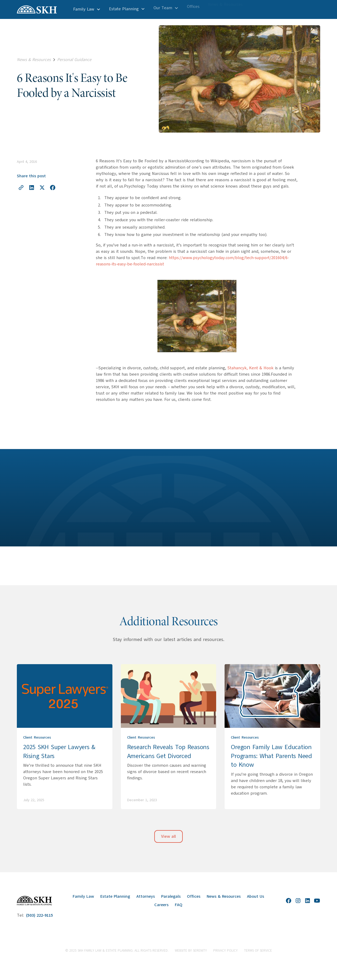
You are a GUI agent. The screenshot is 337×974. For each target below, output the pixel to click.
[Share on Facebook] (52, 187)
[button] (87, 7)
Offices (193, 896)
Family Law (83, 896)
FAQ (178, 905)
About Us (255, 896)
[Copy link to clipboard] (21, 187)
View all (168, 836)
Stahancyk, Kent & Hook (250, 368)
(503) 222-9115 (39, 915)
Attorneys (145, 896)
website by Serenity (191, 950)
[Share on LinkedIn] (31, 187)
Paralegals (171, 896)
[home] (37, 9)
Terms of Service (258, 950)
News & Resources (224, 896)
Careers (161, 905)
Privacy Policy (225, 950)
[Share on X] (42, 187)
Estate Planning (115, 896)
